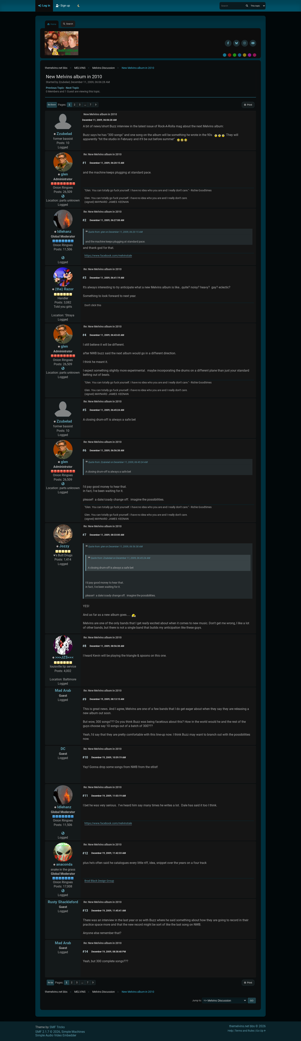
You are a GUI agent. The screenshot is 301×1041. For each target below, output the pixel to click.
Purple (249, 55)
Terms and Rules (244, 1030)
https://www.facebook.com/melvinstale (108, 255)
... (85, 104)
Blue (239, 55)
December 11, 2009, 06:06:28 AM (99, 120)
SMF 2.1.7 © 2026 (47, 1032)
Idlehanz (64, 231)
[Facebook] (228, 43)
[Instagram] (244, 43)
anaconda (64, 864)
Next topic (72, 87)
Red (229, 55)
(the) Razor (64, 289)
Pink (254, 55)
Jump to (196, 1000)
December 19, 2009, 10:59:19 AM (108, 757)
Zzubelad (64, 134)
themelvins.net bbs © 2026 (247, 1026)
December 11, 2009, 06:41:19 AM (107, 277)
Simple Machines (73, 1032)
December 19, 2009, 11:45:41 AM (108, 910)
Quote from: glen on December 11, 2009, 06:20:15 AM (115, 232)
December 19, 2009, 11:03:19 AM (108, 795)
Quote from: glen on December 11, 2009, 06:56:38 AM (115, 546)
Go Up (50, 982)
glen (64, 174)
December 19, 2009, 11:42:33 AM (108, 853)
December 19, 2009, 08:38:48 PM (108, 951)
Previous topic (55, 87)
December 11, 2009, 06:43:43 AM (107, 335)
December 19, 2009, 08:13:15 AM (107, 699)
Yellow (244, 55)
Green (234, 55)
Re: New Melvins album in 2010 (103, 154)
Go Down (52, 104)
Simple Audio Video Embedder (55, 1035)
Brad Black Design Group (99, 880)
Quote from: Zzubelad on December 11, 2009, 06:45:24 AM (118, 462)
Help (230, 1030)
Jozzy (64, 546)
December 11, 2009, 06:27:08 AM (107, 220)
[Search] (247, 6)
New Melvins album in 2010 (100, 114)
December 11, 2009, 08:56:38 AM (107, 646)
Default (224, 55)
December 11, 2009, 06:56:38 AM (107, 450)
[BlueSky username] (236, 43)
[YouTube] (253, 43)
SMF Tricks (57, 1027)
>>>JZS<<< (64, 657)
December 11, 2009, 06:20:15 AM (107, 163)
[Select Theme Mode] (78, 6)
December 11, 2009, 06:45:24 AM (107, 410)
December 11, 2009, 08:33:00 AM (107, 535)
